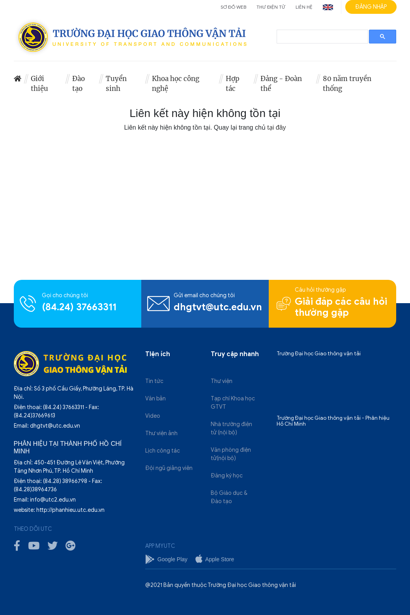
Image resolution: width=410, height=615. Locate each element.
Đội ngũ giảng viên (169, 468)
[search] (322, 37)
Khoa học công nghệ (175, 83)
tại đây (276, 127)
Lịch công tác (162, 450)
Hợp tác (233, 83)
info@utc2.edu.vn (53, 499)
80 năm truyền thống (347, 83)
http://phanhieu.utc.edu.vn (70, 510)
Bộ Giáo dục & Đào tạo (229, 497)
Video (152, 416)
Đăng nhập (371, 7)
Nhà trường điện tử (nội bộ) (231, 428)
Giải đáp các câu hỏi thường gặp (341, 307)
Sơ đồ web (233, 7)
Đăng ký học (227, 475)
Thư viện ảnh (161, 433)
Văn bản (155, 398)
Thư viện (221, 381)
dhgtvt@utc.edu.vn (218, 307)
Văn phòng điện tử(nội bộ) (231, 454)
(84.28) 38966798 (65, 481)
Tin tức (154, 381)
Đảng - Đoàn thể (281, 83)
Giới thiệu (39, 83)
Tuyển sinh (116, 83)
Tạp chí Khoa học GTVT (233, 402)
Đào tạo (78, 83)
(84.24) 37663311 (79, 307)
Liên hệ (304, 7)
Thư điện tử (270, 7)
